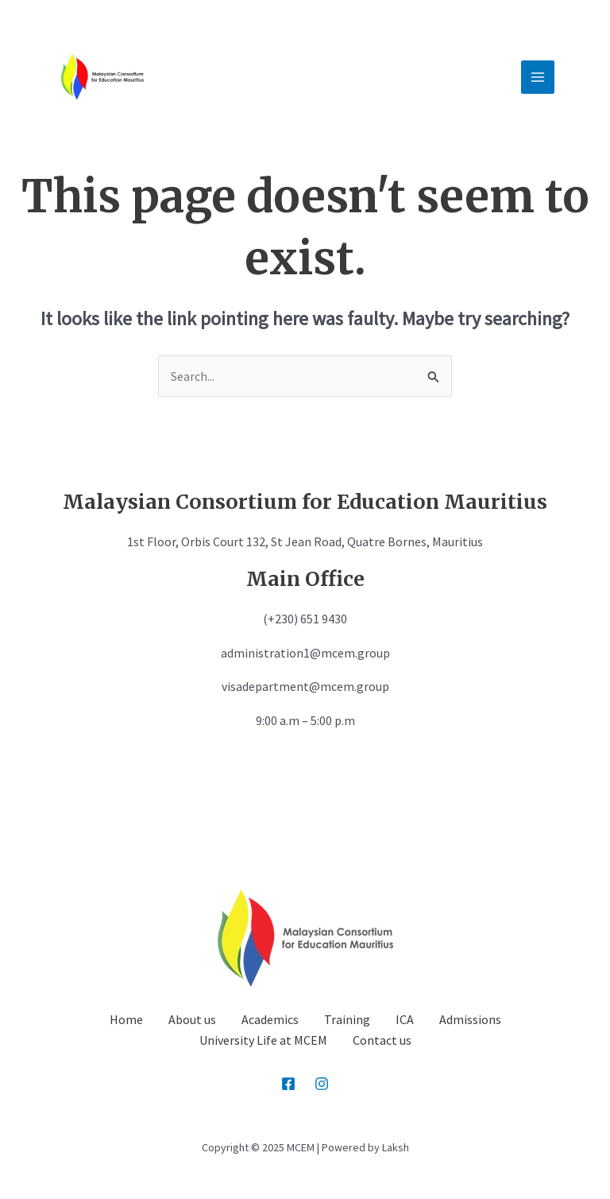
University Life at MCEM (263, 1040)
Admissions (470, 1019)
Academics (270, 1019)
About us (192, 1019)
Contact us (382, 1040)
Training (347, 1019)
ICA (405, 1019)
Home (126, 1019)
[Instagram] (322, 1084)
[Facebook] (288, 1084)
